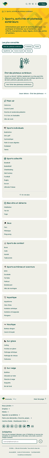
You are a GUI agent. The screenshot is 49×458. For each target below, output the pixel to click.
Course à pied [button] (18, 51)
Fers (5, 227)
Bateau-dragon (9, 329)
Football (7, 177)
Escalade (7, 274)
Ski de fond (8, 386)
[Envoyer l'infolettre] (40, 441)
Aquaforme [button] (6, 51)
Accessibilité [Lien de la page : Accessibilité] (12, 452)
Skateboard (8, 285)
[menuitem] (5, 4)
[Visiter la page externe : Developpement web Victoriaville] (32, 426)
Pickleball (7, 146)
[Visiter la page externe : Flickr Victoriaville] (28, 426)
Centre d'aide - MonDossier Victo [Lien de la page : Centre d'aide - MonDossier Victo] (15, 421)
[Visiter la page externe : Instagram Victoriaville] (16, 426)
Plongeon (7, 315)
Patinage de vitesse (10, 356)
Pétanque (7, 231)
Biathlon (7, 372)
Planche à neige (9, 379)
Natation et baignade (11, 312)
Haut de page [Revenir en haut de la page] (40, 399)
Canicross (7, 105)
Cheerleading (8, 170)
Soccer (6, 184)
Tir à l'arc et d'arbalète (12, 115)
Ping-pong (7, 234)
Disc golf (7, 136)
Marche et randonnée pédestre (14, 112)
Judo (6, 251)
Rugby (6, 180)
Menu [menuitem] (42, 4)
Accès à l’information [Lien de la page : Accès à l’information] (23, 452)
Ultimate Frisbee (9, 187)
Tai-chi (6, 211)
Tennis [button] (37, 46)
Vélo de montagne (10, 288)
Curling (6, 345)
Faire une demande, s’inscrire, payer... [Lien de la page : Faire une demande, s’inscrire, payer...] (17, 418)
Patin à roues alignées (11, 143)
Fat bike (7, 278)
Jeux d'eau (8, 305)
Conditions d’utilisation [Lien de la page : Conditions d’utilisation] (24, 455)
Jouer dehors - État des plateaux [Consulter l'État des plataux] (33, 93)
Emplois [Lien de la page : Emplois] (6, 409)
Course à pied (9, 109)
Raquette (7, 383)
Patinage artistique (10, 352)
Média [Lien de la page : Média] (5, 412)
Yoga (6, 214)
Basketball (7, 166)
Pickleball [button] (28, 46)
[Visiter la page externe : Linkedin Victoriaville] (20, 426)
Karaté (6, 254)
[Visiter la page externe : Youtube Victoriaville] (24, 426)
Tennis (6, 150)
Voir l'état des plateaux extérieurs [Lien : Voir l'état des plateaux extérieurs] (18, 84)
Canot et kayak (9, 332)
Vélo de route (8, 119)
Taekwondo (8, 258)
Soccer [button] (29, 51)
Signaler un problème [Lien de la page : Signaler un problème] (11, 415)
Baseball (7, 163)
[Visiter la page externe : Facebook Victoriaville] (4, 426)
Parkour (7, 281)
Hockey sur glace (10, 349)
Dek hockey (8, 173)
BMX (5, 271)
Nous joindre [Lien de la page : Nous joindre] (8, 406)
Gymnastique (8, 139)
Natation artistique (10, 308)
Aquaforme (8, 301)
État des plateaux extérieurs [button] (12, 46)
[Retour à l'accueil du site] (3, 11)
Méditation (7, 207)
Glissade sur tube (10, 376)
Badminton (8, 132)
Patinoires (7, 359)
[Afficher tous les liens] (24, 193)
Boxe (6, 247)
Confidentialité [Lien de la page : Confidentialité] (35, 452)
